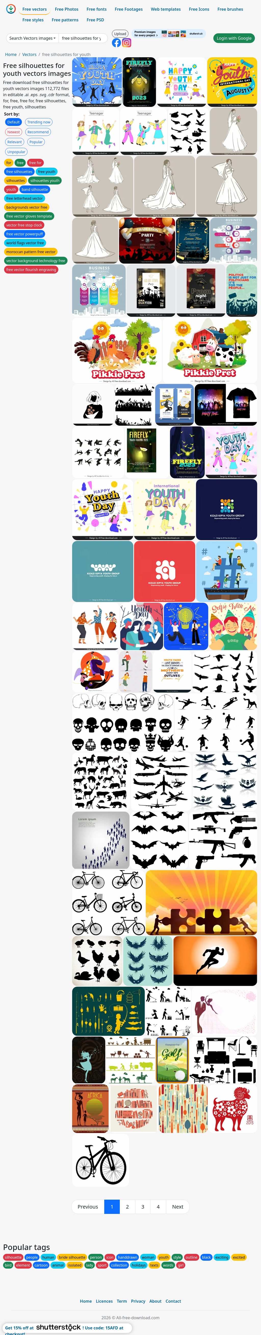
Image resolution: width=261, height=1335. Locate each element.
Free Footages (129, 9)
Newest (13, 132)
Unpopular (16, 151)
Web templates (166, 9)
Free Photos (66, 9)
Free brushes (230, 9)
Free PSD (95, 20)
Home (11, 54)
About (155, 1301)
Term (122, 1301)
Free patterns (65, 20)
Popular (36, 141)
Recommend (38, 132)
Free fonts (97, 9)
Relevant (14, 141)
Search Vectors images (31, 38)
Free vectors (34, 9)
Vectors (29, 54)
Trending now (38, 122)
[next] (178, 1207)
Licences (104, 1301)
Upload (120, 33)
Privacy (138, 1301)
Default (13, 122)
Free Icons (199, 9)
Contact (173, 1301)
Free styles (33, 20)
